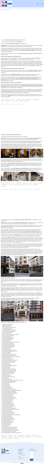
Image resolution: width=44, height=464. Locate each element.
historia (15, 436)
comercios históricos (4, 436)
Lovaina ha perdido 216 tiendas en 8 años (12, 104)
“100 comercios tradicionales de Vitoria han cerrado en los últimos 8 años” (21, 189)
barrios (2, 99)
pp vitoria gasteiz (15, 184)
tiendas (27, 184)
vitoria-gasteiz (16, 438)
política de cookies (18, 462)
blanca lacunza (7, 99)
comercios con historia (35, 435)
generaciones (10, 436)
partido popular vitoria (36, 99)
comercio (12, 99)
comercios (23, 99)
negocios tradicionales (21, 436)
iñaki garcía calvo (29, 99)
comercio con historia (20, 435)
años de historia (10, 435)
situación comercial (22, 184)
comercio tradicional (17, 99)
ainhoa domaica (4, 435)
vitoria (31, 184)
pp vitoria (10, 184)
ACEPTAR (22, 463)
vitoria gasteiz (35, 184)
